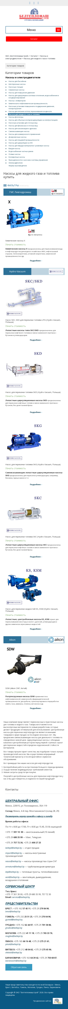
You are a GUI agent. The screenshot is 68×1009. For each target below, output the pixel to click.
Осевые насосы (14, 154)
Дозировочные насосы (17, 137)
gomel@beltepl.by (14, 919)
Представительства (21, 903)
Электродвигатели (16, 163)
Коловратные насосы (17, 157)
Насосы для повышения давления (22, 93)
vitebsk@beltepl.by (13, 952)
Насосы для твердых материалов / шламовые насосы (29, 146)
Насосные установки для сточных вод (23, 123)
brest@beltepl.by (12, 911)
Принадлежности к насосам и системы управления (28, 160)
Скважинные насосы (16, 90)
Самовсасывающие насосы (19, 131)
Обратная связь (19, 967)
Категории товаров (15, 65)
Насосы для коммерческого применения (24, 134)
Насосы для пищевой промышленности (24, 140)
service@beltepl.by (21, 897)
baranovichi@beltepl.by (15, 960)
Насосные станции (16, 87)
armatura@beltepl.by (14, 866)
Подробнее (35, 260)
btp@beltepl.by (12, 871)
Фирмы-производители (18, 166)
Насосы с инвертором (17, 101)
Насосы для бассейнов (17, 81)
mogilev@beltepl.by (14, 936)
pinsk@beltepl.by (13, 944)
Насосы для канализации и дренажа (23, 128)
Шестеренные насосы (17, 84)
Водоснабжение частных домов (21, 151)
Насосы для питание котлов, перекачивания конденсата (30, 111)
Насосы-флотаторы (16, 117)
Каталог (34, 39)
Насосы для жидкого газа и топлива (24, 114)
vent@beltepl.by (12, 877)
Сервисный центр (20, 886)
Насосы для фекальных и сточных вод (23, 126)
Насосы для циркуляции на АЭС (21, 143)
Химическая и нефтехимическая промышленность (28, 103)
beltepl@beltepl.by (13, 847)
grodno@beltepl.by (13, 927)
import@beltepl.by (13, 853)
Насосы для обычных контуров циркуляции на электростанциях (33, 120)
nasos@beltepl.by (13, 861)
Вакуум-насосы (14, 148)
